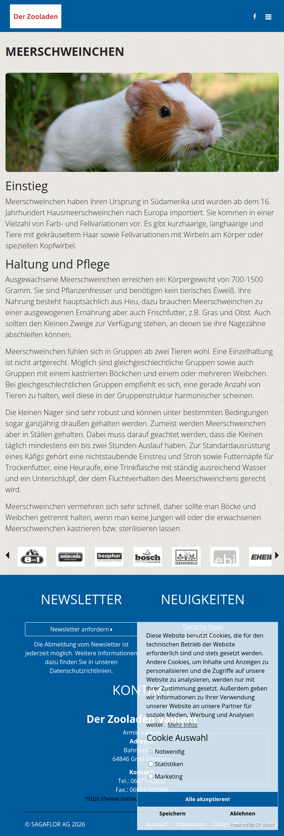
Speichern (172, 813)
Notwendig (166, 751)
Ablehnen (242, 813)
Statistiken (165, 764)
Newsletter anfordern (81, 629)
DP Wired (265, 825)
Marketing (165, 776)
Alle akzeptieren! (208, 799)
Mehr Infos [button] (182, 725)
